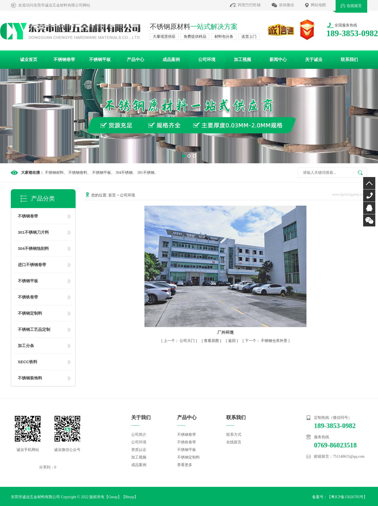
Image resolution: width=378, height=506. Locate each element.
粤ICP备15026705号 (347, 497)
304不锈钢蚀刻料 (33, 248)
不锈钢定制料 (30, 313)
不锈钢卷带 (64, 59)
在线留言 (354, 6)
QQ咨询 (369, 208)
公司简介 (138, 435)
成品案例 (171, 59)
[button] (183, 156)
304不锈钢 (124, 173)
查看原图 (212, 341)
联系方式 (233, 435)
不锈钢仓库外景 (274, 341)
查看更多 (184, 465)
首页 (112, 195)
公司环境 (206, 59)
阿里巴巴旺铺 (249, 5)
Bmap (129, 497)
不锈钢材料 (54, 173)
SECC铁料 (27, 361)
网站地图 (318, 5)
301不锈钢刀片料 (33, 232)
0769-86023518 (369, 195)
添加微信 (286, 5)
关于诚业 (313, 59)
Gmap (112, 497)
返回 (232, 341)
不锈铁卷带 (28, 297)
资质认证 (138, 450)
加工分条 (26, 345)
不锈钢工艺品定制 (34, 329)
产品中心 (135, 59)
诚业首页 (28, 59)
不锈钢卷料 (77, 173)
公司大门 (187, 341)
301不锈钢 (145, 173)
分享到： (46, 467)
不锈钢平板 (100, 59)
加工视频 (242, 59)
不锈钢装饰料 (30, 378)
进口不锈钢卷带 (32, 264)
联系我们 (349, 59)
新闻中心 (278, 59)
